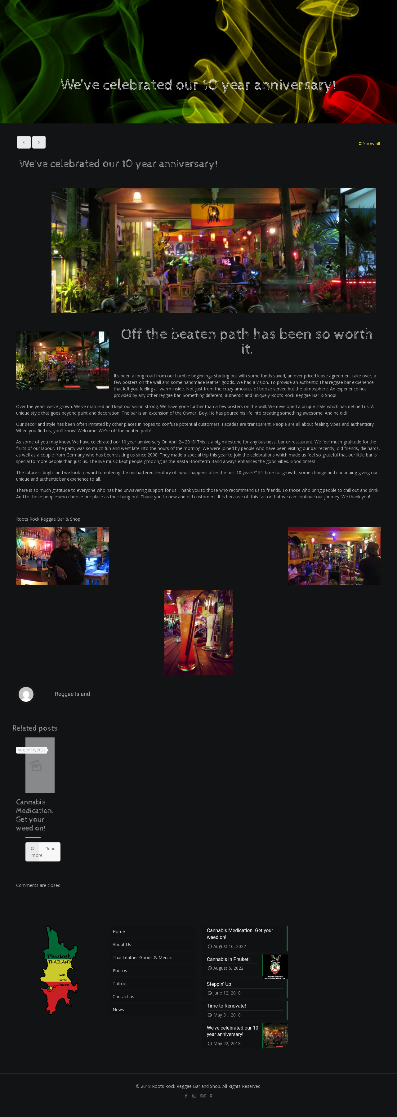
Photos (120, 970)
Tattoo (120, 983)
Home (119, 931)
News (118, 1009)
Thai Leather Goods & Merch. (142, 957)
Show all (368, 143)
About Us (122, 944)
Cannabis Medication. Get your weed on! (35, 815)
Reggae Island (72, 694)
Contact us (123, 996)
